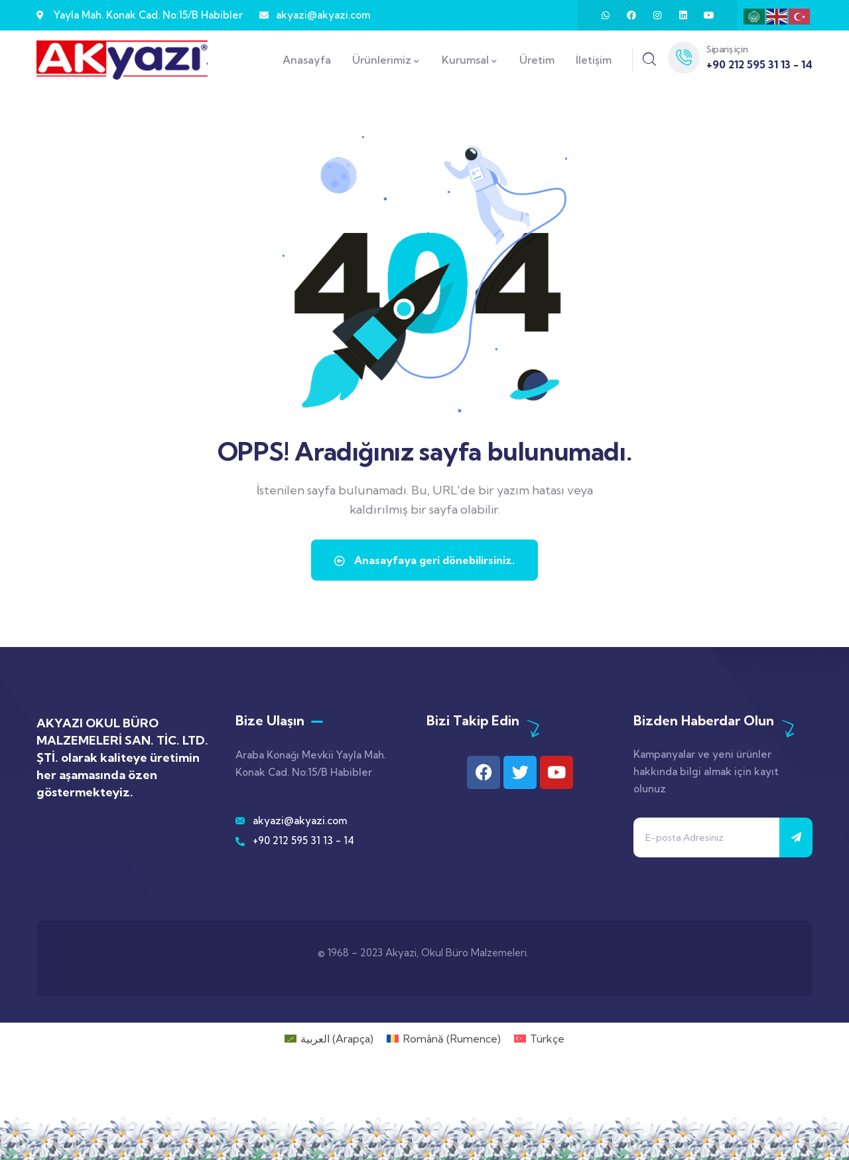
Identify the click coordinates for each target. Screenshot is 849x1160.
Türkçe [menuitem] (547, 1038)
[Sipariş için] (684, 58)
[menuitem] (329, 1038)
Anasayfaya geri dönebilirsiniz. (424, 560)
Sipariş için (727, 49)
